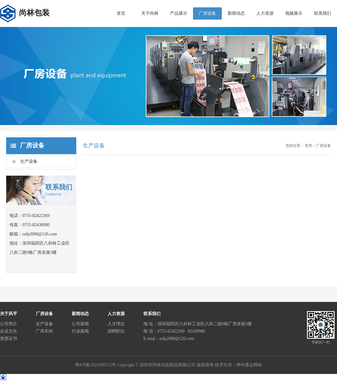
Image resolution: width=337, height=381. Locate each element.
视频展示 (293, 13)
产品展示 (178, 13)
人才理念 (116, 324)
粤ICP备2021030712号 (95, 365)
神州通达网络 (249, 365)
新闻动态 (236, 13)
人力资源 (265, 13)
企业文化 (8, 331)
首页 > (310, 145)
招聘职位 (116, 331)
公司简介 (8, 324)
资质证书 (8, 338)
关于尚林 (149, 13)
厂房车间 (44, 331)
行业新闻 (80, 331)
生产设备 (28, 161)
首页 (121, 13)
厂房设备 (207, 13)
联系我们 (322, 13)
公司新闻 (80, 324)
